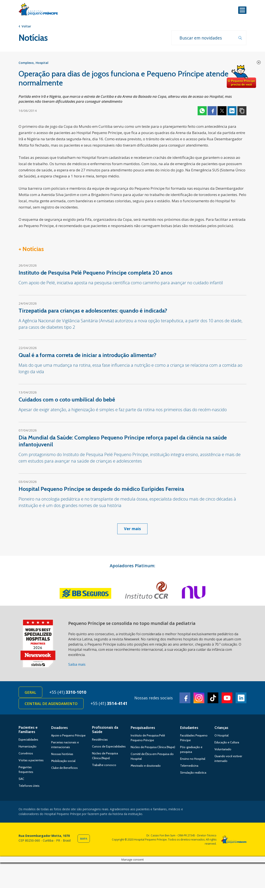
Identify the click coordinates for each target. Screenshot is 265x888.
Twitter (222, 111)
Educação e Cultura (226, 743)
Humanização (27, 747)
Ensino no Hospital (192, 760)
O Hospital (221, 736)
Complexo (26, 63)
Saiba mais (77, 664)
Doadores (59, 728)
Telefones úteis (29, 786)
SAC (21, 780)
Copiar (241, 111)
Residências (100, 740)
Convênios (26, 754)
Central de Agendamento (51, 704)
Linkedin (231, 111)
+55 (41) (68, 692)
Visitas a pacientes (31, 761)
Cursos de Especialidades (109, 747)
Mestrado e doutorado (146, 766)
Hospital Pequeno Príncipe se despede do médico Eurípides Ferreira (101, 489)
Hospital (42, 63)
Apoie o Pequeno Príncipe (68, 736)
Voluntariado (222, 750)
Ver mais (132, 529)
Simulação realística (193, 773)
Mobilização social (63, 762)
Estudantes (189, 728)
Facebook (212, 111)
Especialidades (28, 740)
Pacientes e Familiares (28, 730)
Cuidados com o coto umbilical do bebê (67, 400)
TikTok (213, 698)
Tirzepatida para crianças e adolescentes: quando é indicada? (93, 311)
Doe (241, 76)
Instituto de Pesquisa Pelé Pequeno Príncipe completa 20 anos (95, 273)
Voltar (26, 26)
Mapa (83, 839)
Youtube (227, 698)
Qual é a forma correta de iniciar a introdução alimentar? (87, 355)
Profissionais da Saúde (105, 730)
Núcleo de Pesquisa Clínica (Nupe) (153, 748)
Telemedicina (189, 766)
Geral (30, 692)
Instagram (199, 698)
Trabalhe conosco (104, 766)
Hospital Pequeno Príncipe (38, 10)
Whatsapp (202, 111)
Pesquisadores (143, 728)
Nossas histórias (62, 755)
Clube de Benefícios (64, 769)
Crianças (221, 728)
